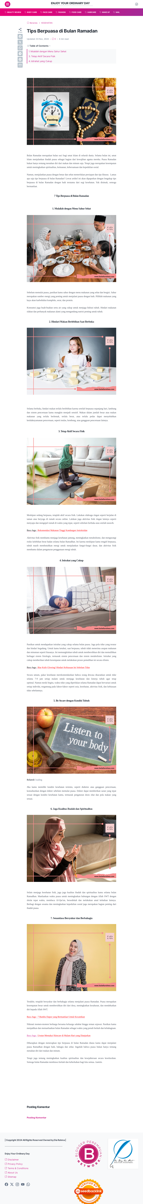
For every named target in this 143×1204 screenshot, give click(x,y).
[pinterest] (20, 59)
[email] (20, 65)
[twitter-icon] (12, 1184)
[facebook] (20, 36)
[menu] (7, 4)
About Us (11, 1172)
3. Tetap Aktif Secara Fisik (42, 56)
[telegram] (20, 53)
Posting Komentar (36, 1117)
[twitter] (20, 42)
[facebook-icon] (6, 1184)
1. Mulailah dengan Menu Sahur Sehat (47, 51)
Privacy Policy (14, 1164)
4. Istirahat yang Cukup (40, 61)
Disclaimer (12, 1159)
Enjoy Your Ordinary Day (70, 3)
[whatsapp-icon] (28, 1184)
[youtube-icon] (22, 1184)
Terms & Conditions (16, 1168)
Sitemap (10, 1176)
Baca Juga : (58, 1035)
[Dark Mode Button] (136, 4)
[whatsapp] (20, 47)
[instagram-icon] (17, 1184)
